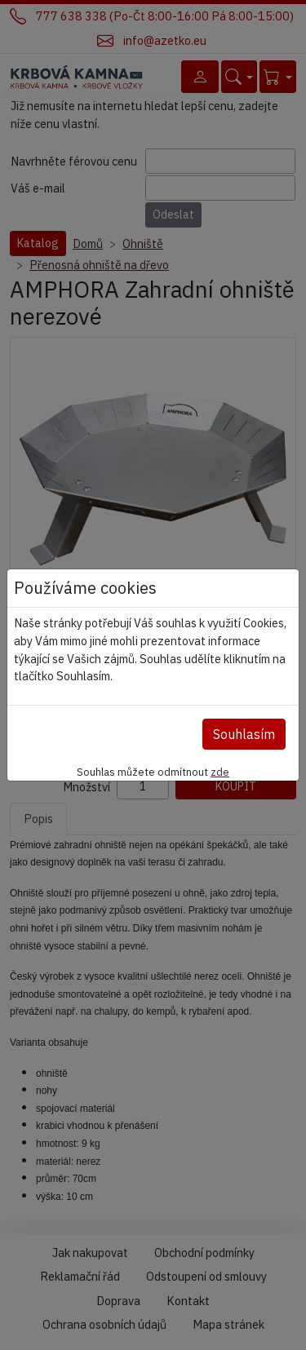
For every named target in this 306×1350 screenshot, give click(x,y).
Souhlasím (244, 734)
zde (220, 771)
